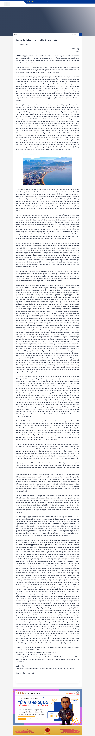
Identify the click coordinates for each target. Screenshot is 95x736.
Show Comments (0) (47, 681)
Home (15, 34)
